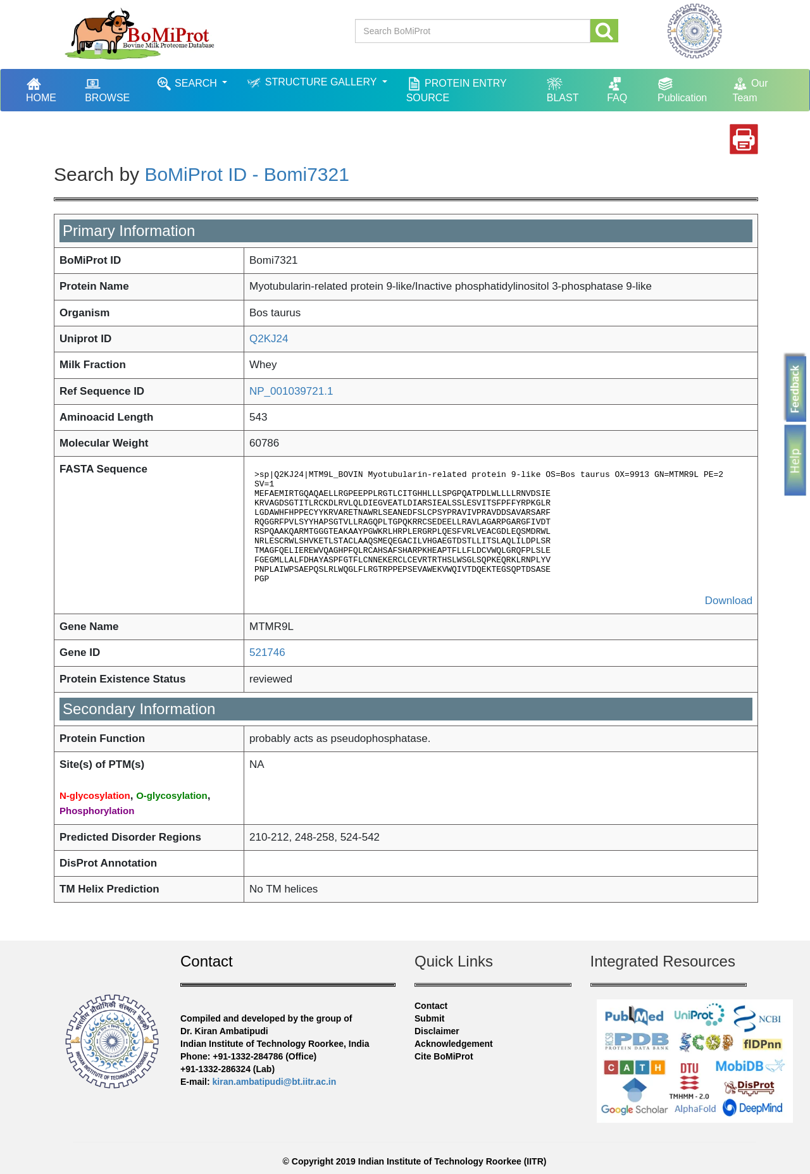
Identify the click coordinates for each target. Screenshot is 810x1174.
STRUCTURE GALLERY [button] (312, 82)
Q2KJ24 (268, 339)
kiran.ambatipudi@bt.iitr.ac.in (275, 1082)
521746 (267, 652)
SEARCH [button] (188, 84)
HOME (47, 89)
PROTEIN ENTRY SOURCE (456, 89)
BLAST (563, 89)
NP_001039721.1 (291, 391)
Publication (682, 89)
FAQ (617, 89)
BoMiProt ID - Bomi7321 (246, 174)
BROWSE (107, 89)
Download (729, 601)
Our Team (750, 89)
